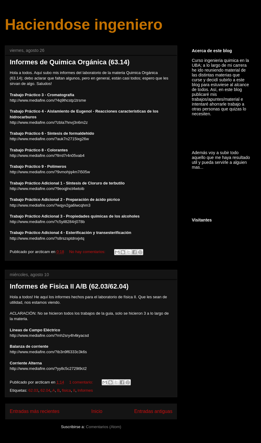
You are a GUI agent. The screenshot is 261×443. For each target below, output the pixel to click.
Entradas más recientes (34, 411)
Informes (85, 390)
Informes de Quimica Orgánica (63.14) (70, 62)
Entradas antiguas (153, 411)
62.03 (33, 390)
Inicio (96, 411)
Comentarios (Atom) (103, 426)
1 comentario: (81, 382)
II (74, 390)
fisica (66, 390)
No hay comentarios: (88, 251)
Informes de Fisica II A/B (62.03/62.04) (69, 286)
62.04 (45, 390)
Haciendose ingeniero (84, 24)
